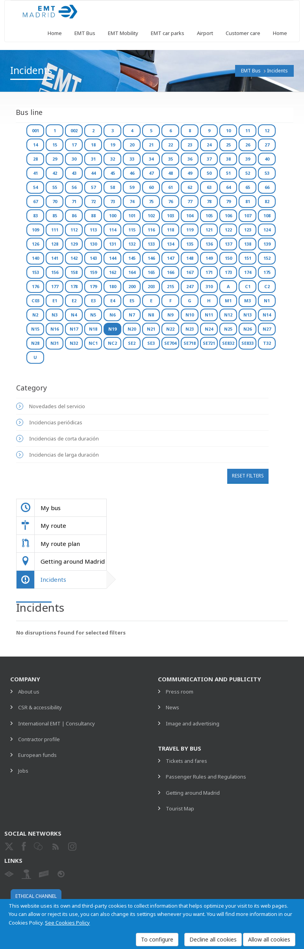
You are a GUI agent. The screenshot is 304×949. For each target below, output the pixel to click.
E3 (93, 300)
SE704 (170, 343)
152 (267, 258)
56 (74, 187)
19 (112, 145)
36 (189, 159)
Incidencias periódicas (55, 422)
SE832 (228, 343)
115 (131, 230)
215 (170, 286)
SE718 (190, 343)
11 (247, 130)
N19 (112, 329)
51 (228, 173)
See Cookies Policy (67, 922)
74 (132, 201)
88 (93, 215)
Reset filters (248, 475)
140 (35, 258)
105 (209, 215)
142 (74, 258)
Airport (205, 33)
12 (267, 130)
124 (267, 230)
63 (209, 187)
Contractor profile (39, 739)
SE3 (151, 343)
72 (93, 201)
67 (35, 201)
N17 (74, 329)
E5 (132, 300)
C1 (247, 286)
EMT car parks (167, 33)
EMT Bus (84, 33)
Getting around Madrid (193, 792)
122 (228, 230)
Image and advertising (192, 723)
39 (247, 159)
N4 (74, 315)
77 (189, 201)
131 (112, 244)
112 (74, 230)
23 (189, 145)
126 (35, 244)
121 (209, 230)
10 (228, 130)
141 (54, 258)
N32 (74, 343)
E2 (74, 300)
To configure (157, 939)
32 (112, 159)
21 (151, 145)
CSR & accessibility (40, 707)
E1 (54, 300)
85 (54, 215)
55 (54, 187)
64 (228, 187)
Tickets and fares (186, 760)
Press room (179, 691)
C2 (267, 286)
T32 (267, 343)
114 (112, 230)
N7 (132, 315)
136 (209, 244)
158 (74, 272)
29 (54, 159)
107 (247, 215)
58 (112, 187)
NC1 (93, 343)
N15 (35, 329)
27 (267, 145)
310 (209, 286)
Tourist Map (180, 808)
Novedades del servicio (57, 406)
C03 (35, 300)
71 (74, 201)
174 (247, 272)
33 (132, 159)
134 (170, 244)
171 (209, 272)
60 (151, 187)
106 (228, 215)
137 (228, 244)
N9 (170, 315)
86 (74, 215)
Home (55, 33)
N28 (35, 343)
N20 (132, 329)
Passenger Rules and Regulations (206, 776)
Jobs (23, 770)
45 (112, 173)
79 (228, 201)
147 (170, 258)
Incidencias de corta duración (64, 438)
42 (54, 173)
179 (93, 286)
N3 (54, 315)
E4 (112, 300)
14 (35, 145)
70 (54, 201)
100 (112, 215)
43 (74, 173)
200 (131, 286)
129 (74, 244)
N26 (247, 329)
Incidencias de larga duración (64, 454)
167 (189, 272)
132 (131, 244)
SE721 (209, 343)
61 (170, 187)
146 (151, 258)
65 (247, 187)
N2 (35, 315)
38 (228, 159)
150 (228, 258)
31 (93, 159)
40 (267, 159)
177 (54, 286)
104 (189, 215)
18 (93, 145)
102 (151, 215)
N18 (93, 329)
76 (170, 201)
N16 (54, 329)
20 (132, 145)
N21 (151, 329)
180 (112, 286)
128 (54, 244)
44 (93, 173)
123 (247, 230)
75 (151, 201)
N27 (267, 329)
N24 (209, 329)
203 (151, 286)
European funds (37, 754)
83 (35, 215)
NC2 (112, 343)
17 (74, 145)
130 (93, 244)
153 (35, 272)
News (172, 707)
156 (54, 272)
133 (151, 244)
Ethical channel (36, 896)
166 (170, 272)
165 (151, 272)
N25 (228, 329)
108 (267, 215)
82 (267, 201)
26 (247, 145)
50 (209, 173)
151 (247, 258)
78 (209, 201)
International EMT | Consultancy (56, 723)
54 (35, 187)
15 (54, 145)
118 (170, 230)
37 (209, 159)
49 (189, 173)
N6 (112, 315)
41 (35, 173)
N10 (189, 315)
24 (209, 145)
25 (228, 145)
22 (170, 145)
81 (247, 201)
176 (35, 286)
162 (112, 272)
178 (74, 286)
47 (151, 173)
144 (112, 258)
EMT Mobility (123, 33)
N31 (54, 343)
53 (267, 173)
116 (151, 230)
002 (74, 130)
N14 (267, 315)
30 (74, 159)
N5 (93, 315)
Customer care (243, 33)
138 (247, 244)
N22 (170, 329)
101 (131, 215)
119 (189, 230)
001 (35, 130)
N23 (189, 329)
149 (209, 258)
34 (151, 159)
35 (170, 159)
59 (132, 187)
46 (132, 173)
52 (247, 173)
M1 (228, 300)
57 (93, 187)
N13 (247, 315)
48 (170, 173)
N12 (228, 315)
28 (35, 159)
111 (54, 230)
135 (189, 244)
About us (28, 691)
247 (189, 286)
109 (35, 230)
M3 (247, 300)
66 (267, 187)
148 (189, 258)
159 (93, 272)
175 (267, 272)
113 (93, 230)
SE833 (247, 343)
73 (112, 201)
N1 (267, 300)
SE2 (131, 343)
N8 (151, 315)
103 (170, 215)
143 (93, 258)
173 (228, 272)
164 (131, 272)
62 (189, 187)
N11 (209, 315)
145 (131, 258)
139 (267, 244)
